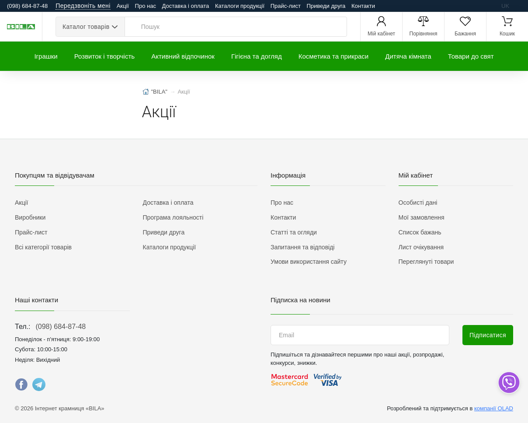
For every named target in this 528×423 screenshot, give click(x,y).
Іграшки (45, 56)
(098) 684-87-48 (60, 326)
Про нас (145, 6)
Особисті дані (418, 202)
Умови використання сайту (309, 261)
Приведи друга (325, 6)
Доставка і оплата (185, 6)
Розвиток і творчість (104, 56)
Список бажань (420, 232)
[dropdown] (508, 382)
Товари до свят (471, 56)
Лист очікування (421, 247)
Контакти (363, 6)
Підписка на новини (300, 300)
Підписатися (487, 335)
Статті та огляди (294, 232)
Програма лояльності (173, 217)
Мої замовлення (422, 217)
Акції (123, 6)
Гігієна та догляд (256, 56)
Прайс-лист (286, 6)
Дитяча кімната (408, 56)
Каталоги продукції (239, 6)
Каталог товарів (86, 26)
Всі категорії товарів (43, 247)
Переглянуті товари (426, 261)
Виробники (30, 217)
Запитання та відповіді (302, 247)
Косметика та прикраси (334, 56)
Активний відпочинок (183, 56)
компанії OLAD (493, 408)
